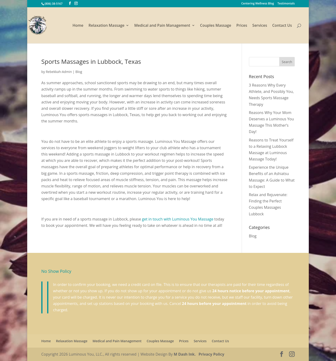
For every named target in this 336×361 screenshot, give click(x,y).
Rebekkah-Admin (59, 71)
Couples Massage (215, 26)
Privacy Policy (211, 354)
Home (78, 26)
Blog (78, 71)
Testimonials (286, 3)
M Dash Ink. (185, 354)
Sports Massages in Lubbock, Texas (91, 61)
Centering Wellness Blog (257, 3)
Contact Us (282, 26)
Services (259, 26)
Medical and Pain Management (162, 26)
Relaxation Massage (106, 26)
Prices (241, 26)
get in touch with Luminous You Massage (177, 219)
